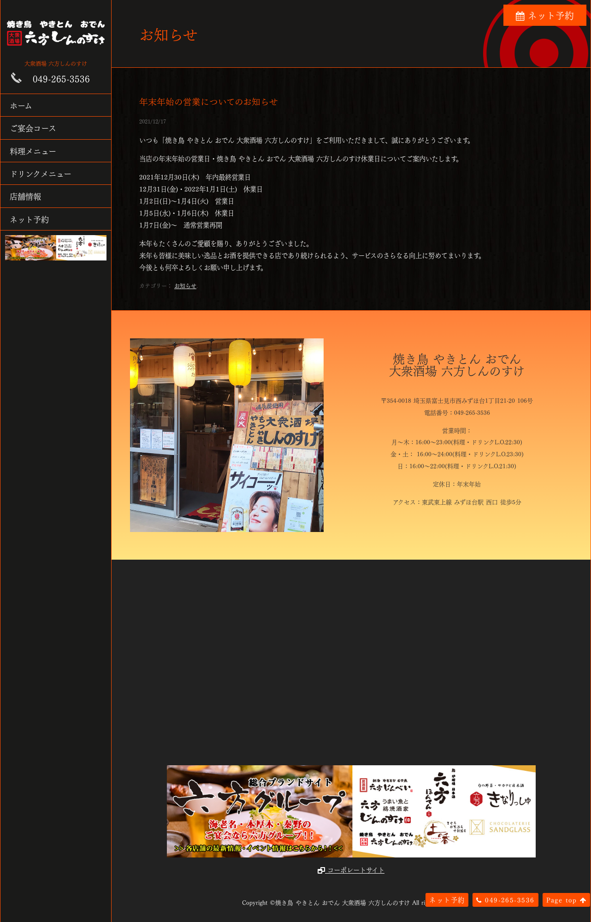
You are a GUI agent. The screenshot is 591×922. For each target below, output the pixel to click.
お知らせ (185, 285)
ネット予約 (29, 219)
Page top (566, 899)
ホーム (21, 105)
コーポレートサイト (351, 869)
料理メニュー (33, 150)
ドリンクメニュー (40, 173)
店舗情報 (25, 195)
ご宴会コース (33, 127)
